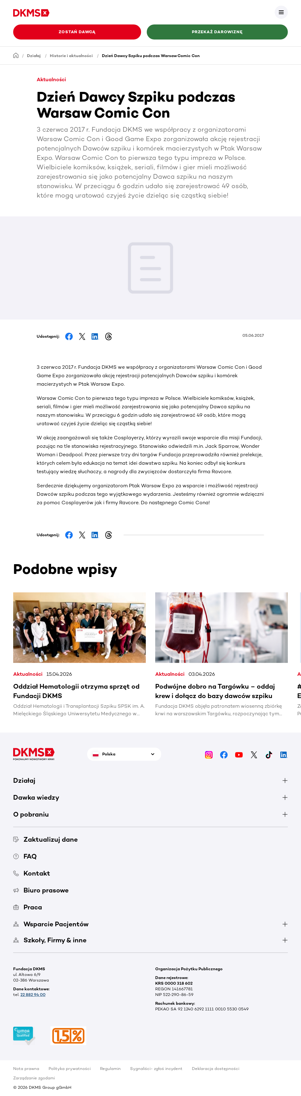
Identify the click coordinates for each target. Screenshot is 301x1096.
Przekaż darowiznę (217, 31)
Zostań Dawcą (77, 31)
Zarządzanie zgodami (34, 1078)
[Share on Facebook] (69, 336)
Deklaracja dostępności (215, 1068)
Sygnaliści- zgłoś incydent (156, 1068)
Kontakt (31, 873)
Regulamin (110, 1068)
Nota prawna (26, 1068)
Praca (27, 907)
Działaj (34, 55)
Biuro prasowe (41, 890)
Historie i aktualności (71, 55)
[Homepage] (16, 55)
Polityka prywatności (70, 1068)
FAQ (25, 856)
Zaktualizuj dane (45, 839)
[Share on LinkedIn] (95, 336)
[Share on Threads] (108, 336)
